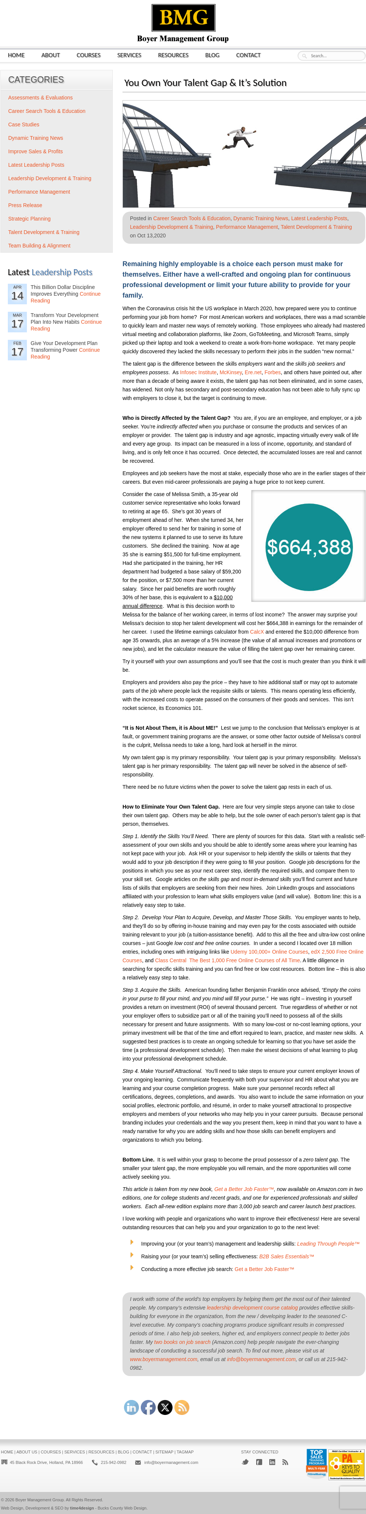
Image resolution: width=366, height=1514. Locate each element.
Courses (88, 54)
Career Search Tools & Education (191, 218)
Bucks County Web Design (122, 1508)
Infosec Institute (198, 372)
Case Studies (23, 124)
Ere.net (253, 372)
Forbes (272, 372)
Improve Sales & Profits (35, 151)
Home (16, 54)
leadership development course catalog (252, 1308)
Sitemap (164, 1452)
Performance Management (247, 227)
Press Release (25, 205)
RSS (285, 1462)
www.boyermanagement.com (164, 1359)
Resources (173, 54)
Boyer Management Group (39, 1500)
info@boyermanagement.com (261, 1359)
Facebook (259, 1462)
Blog (212, 54)
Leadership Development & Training (171, 227)
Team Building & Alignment (39, 246)
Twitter (245, 1462)
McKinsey (231, 372)
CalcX (257, 632)
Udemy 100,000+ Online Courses (269, 952)
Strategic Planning (29, 219)
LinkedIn (272, 1462)
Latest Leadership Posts (319, 218)
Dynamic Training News (260, 218)
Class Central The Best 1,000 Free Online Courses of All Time (227, 960)
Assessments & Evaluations (40, 98)
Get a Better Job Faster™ (264, 1269)
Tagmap (185, 1452)
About (50, 54)
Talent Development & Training (316, 227)
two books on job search (182, 1342)
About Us (26, 1452)
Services (129, 54)
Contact (248, 54)
